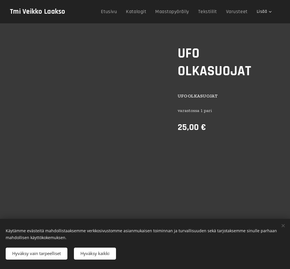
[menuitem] (119, 12)
